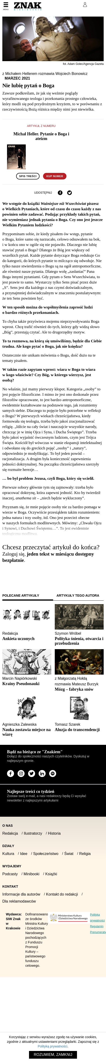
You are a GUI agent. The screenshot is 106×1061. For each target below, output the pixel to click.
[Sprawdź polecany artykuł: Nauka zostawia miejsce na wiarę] (26, 732)
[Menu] (6, 6)
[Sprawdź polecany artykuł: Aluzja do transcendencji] (79, 729)
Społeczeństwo (45, 854)
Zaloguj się (14, 573)
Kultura (8, 854)
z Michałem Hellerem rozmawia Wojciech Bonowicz (45, 74)
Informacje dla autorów (21, 894)
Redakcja (10, 833)
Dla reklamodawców (19, 901)
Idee (23, 854)
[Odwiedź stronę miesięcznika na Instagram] (21, 773)
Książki (51, 874)
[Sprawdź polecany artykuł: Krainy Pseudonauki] (26, 683)
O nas (7, 825)
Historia (54, 833)
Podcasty (10, 874)
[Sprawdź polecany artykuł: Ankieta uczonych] (26, 638)
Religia (85, 854)
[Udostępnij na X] (69, 192)
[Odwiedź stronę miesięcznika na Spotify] (52, 773)
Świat (68, 854)
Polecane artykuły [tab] (20, 595)
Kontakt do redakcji (62, 894)
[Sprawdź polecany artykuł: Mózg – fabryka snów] (79, 689)
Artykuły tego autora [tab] (78, 595)
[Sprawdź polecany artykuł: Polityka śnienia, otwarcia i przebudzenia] (79, 641)
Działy (8, 846)
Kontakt (10, 886)
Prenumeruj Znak (61, 4)
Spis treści (28, 176)
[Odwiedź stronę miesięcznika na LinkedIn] (42, 773)
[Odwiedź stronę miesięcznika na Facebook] (10, 773)
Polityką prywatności (52, 1046)
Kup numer (54, 176)
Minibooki (32, 874)
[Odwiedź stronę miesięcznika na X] (31, 773)
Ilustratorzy (33, 833)
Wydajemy (11, 866)
